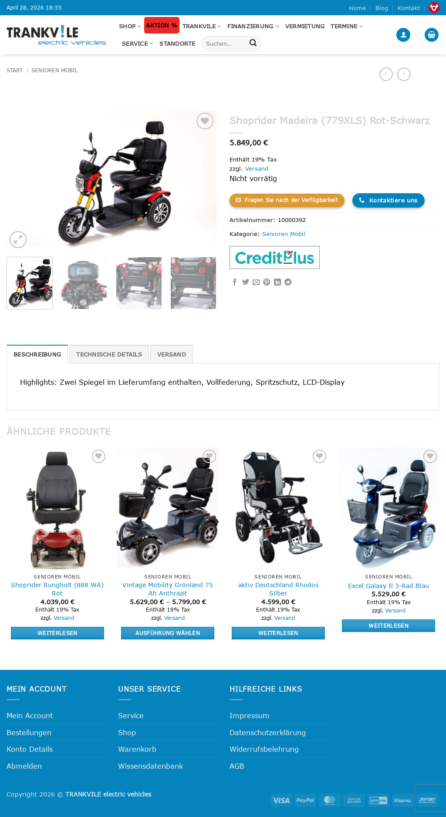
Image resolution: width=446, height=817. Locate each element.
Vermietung (305, 26)
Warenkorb (137, 749)
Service (137, 43)
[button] (403, 35)
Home (357, 7)
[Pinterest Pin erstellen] (266, 282)
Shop (130, 26)
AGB (237, 766)
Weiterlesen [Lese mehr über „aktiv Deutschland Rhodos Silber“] (278, 633)
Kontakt (409, 7)
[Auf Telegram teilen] (287, 282)
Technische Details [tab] (109, 354)
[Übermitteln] (253, 43)
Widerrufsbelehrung (264, 749)
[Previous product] (404, 74)
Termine (347, 26)
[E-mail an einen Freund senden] (256, 282)
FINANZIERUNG (253, 26)
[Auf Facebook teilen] (234, 282)
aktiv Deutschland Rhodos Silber (278, 589)
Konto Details (30, 749)
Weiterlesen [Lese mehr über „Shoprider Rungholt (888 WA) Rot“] (57, 633)
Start (15, 70)
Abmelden (24, 766)
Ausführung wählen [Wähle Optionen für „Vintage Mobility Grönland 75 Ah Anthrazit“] (167, 633)
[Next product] (386, 74)
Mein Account (30, 715)
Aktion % (161, 25)
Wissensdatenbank (150, 766)
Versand (256, 168)
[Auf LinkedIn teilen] (277, 282)
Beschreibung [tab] (37, 354)
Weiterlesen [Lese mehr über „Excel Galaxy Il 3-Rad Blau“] (388, 625)
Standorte (177, 43)
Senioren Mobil (54, 70)
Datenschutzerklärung (268, 732)
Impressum (250, 715)
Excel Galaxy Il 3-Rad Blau (388, 585)
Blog (381, 7)
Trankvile (202, 26)
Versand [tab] (171, 354)
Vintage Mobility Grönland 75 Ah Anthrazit (167, 589)
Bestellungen (29, 732)
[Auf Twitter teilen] (245, 282)
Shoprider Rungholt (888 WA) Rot (57, 589)
